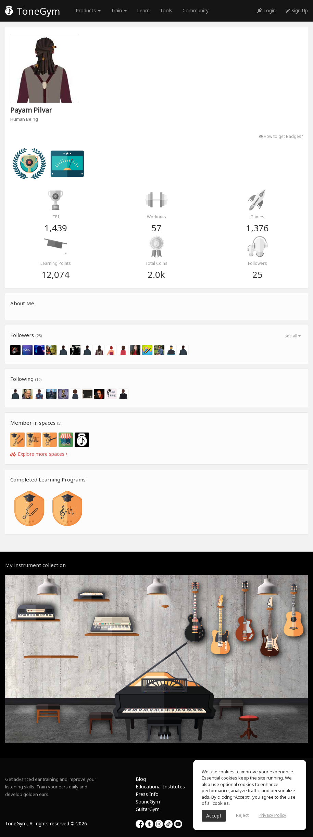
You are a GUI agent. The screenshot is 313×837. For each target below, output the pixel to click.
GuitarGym (148, 809)
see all (293, 336)
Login (266, 10)
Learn (143, 10)
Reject (242, 815)
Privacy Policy (272, 815)
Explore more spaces (38, 454)
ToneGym (32, 10)
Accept (214, 815)
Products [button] (88, 10)
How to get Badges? (281, 136)
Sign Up (297, 10)
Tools (166, 10)
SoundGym (148, 801)
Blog (141, 779)
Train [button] (119, 10)
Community (196, 10)
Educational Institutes (160, 786)
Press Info (147, 794)
